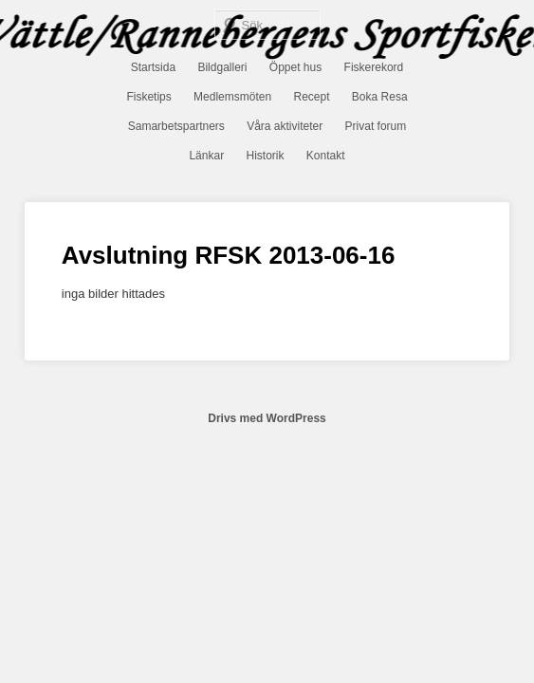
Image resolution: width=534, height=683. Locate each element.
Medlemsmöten (232, 96)
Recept (311, 96)
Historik (265, 155)
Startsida (153, 67)
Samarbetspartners (176, 126)
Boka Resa (380, 96)
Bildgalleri (222, 67)
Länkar (206, 155)
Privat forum (376, 126)
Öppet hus (295, 67)
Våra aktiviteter (284, 126)
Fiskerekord (374, 67)
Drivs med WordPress (267, 418)
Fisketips (148, 96)
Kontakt (325, 155)
